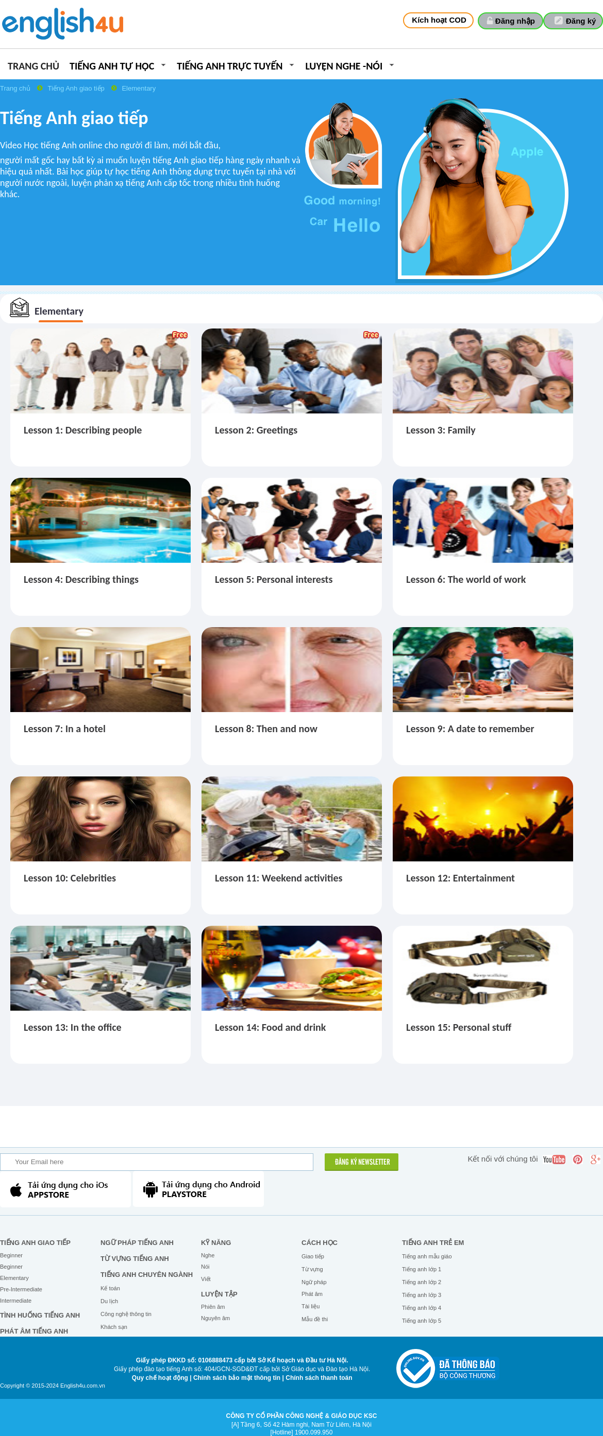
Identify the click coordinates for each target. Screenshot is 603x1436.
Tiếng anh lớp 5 (421, 1321)
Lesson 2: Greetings (256, 430)
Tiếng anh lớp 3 (421, 1295)
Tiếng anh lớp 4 (421, 1308)
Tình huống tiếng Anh (40, 1315)
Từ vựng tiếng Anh (134, 1258)
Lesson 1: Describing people (83, 430)
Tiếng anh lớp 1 (421, 1269)
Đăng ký (581, 20)
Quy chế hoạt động (160, 1377)
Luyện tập (219, 1294)
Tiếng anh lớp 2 (421, 1282)
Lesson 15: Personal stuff (458, 1027)
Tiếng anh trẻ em (433, 1243)
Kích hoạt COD (439, 19)
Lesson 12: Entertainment (460, 878)
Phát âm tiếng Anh (34, 1331)
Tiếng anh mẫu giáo (427, 1256)
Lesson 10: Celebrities (70, 878)
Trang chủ (33, 66)
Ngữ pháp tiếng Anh (137, 1243)
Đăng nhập (515, 20)
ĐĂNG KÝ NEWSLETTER (362, 1162)
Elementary (139, 88)
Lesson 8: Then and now (266, 728)
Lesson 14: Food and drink (270, 1027)
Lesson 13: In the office (73, 1027)
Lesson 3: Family (441, 430)
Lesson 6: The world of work (466, 579)
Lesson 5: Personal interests (274, 579)
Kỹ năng (216, 1243)
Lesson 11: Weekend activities (279, 878)
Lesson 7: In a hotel (65, 728)
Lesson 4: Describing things (81, 579)
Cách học (319, 1243)
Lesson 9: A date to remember (470, 728)
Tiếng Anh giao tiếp (76, 88)
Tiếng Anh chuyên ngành (146, 1274)
